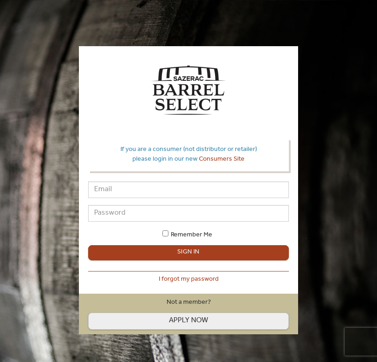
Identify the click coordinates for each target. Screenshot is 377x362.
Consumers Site (222, 159)
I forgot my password (189, 279)
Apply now (189, 321)
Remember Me (191, 235)
